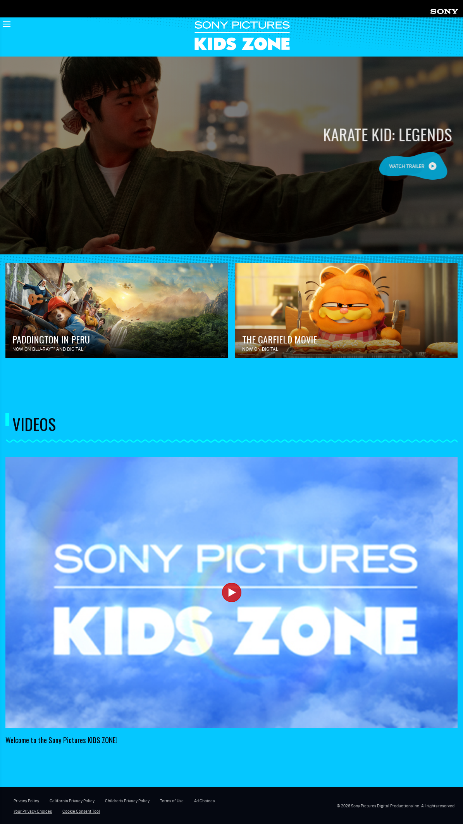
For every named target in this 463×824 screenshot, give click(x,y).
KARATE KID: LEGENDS (396, 134)
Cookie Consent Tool (81, 811)
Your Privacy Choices (33, 811)
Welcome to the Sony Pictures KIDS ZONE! (61, 740)
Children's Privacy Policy (127, 800)
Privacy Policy (26, 800)
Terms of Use (172, 800)
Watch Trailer (416, 166)
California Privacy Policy (72, 800)
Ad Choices (204, 800)
